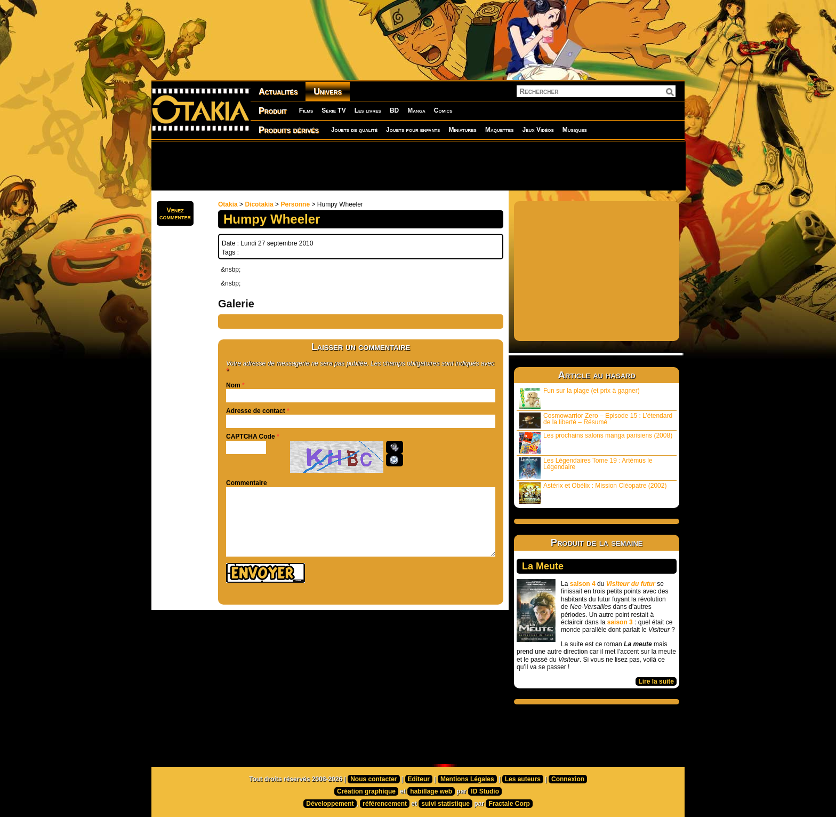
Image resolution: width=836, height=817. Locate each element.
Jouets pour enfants (413, 129)
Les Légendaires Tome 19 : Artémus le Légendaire (586, 468)
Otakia (228, 204)
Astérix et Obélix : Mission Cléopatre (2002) (592, 493)
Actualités (278, 91)
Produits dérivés (289, 129)
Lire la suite (656, 681)
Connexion (567, 779)
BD (394, 110)
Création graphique (366, 791)
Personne (295, 204)
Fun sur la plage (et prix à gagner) (579, 398)
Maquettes (499, 129)
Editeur (419, 779)
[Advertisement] (418, 165)
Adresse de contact (255, 411)
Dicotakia (259, 204)
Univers (328, 91)
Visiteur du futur (630, 584)
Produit (273, 110)
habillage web (431, 791)
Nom (233, 385)
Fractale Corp (508, 803)
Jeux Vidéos (537, 129)
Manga (416, 110)
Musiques (574, 129)
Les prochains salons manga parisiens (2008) (595, 443)
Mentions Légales (467, 779)
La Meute (543, 566)
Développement (329, 803)
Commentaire (246, 483)
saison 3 (620, 622)
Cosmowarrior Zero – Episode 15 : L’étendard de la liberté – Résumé (595, 420)
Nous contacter (373, 779)
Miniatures (462, 129)
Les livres (368, 110)
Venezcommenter (175, 213)
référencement (385, 803)
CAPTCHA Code (250, 436)
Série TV (333, 110)
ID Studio (485, 791)
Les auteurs (523, 779)
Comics (443, 110)
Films (306, 110)
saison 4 (583, 584)
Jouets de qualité (354, 129)
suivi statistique (445, 803)
